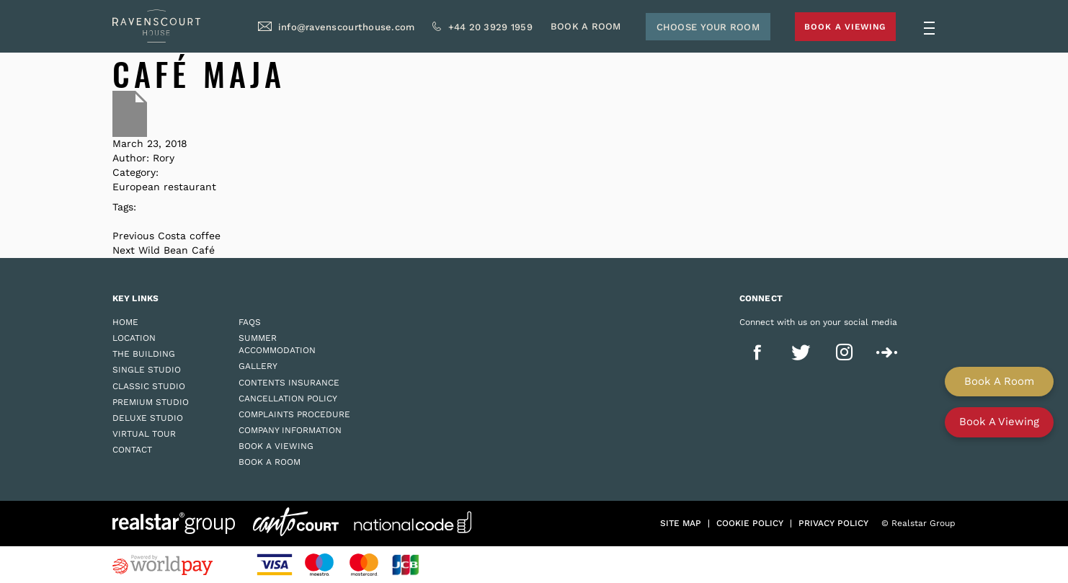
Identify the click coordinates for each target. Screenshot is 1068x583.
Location (134, 338)
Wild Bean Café (176, 250)
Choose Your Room (688, 29)
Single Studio (146, 370)
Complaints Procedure (294, 414)
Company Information (290, 430)
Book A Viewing (833, 28)
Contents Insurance (289, 383)
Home (125, 322)
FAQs (250, 322)
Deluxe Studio (147, 418)
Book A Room (566, 29)
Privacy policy (833, 523)
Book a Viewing (276, 446)
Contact (132, 450)
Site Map (680, 523)
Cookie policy (749, 523)
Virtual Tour (144, 434)
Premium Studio (150, 402)
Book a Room (270, 462)
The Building (143, 354)
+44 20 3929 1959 (471, 29)
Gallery (258, 366)
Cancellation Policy (288, 398)
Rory (163, 158)
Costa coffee (189, 235)
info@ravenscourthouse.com (327, 29)
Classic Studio (148, 386)
